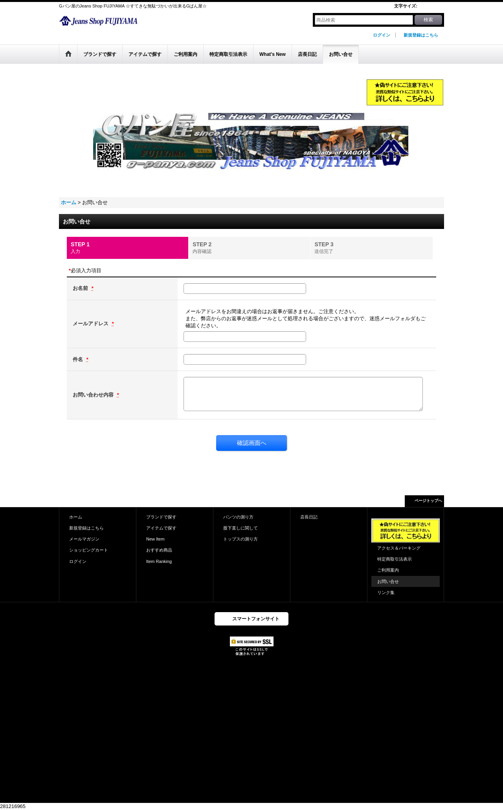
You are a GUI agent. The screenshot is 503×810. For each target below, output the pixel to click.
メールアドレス (91, 324)
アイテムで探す (161, 528)
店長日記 (309, 517)
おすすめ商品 (159, 550)
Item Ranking (159, 561)
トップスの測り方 (240, 539)
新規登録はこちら (421, 35)
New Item (155, 539)
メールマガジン (84, 539)
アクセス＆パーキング (398, 548)
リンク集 (386, 592)
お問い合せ (388, 581)
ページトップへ (428, 500)
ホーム (75, 517)
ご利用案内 (388, 570)
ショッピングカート (88, 550)
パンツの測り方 (238, 517)
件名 (78, 359)
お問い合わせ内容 (94, 395)
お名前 (81, 288)
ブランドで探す (161, 517)
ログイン (381, 35)
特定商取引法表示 (394, 559)
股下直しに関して (240, 528)
